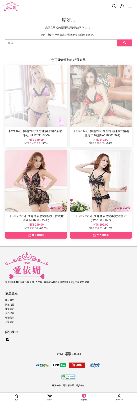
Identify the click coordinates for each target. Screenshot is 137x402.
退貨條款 (80, 385)
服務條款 (56, 385)
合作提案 (9, 313)
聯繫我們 (9, 317)
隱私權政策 (68, 385)
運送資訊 (9, 309)
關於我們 (9, 300)
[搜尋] (61, 42)
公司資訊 (9, 322)
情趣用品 (9, 304)
